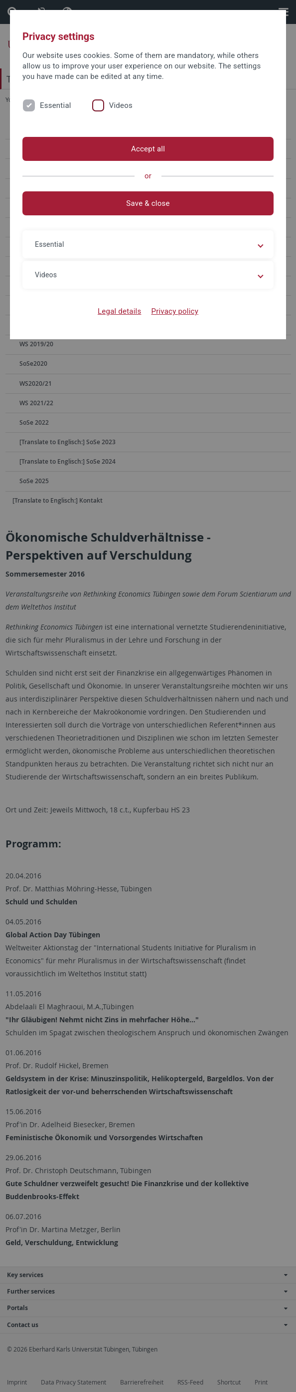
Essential (55, 105)
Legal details (119, 311)
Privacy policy (174, 311)
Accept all (148, 148)
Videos (121, 105)
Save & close (147, 203)
